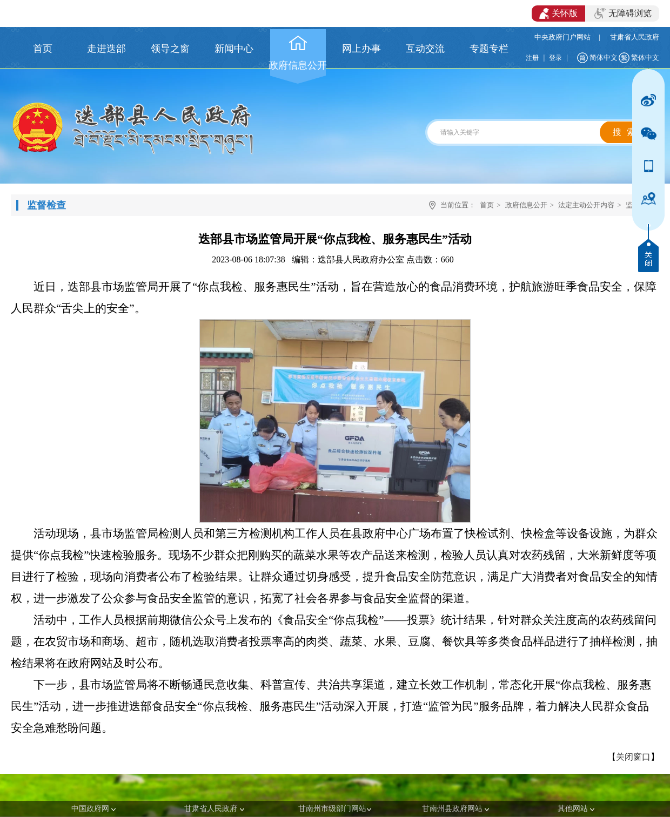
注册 (532, 58)
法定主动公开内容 (586, 205)
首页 (487, 205)
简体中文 (603, 57)
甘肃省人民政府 (634, 37)
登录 (555, 58)
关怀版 (558, 13)
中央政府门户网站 (562, 37)
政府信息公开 (526, 205)
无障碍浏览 (623, 13)
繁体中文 (645, 57)
